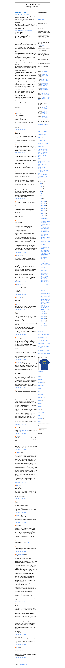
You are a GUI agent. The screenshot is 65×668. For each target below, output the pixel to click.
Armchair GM (40, 171)
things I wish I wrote (42, 416)
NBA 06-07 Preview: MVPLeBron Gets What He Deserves (45, 282)
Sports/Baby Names (46, 106)
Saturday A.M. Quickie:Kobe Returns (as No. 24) (45, 221)
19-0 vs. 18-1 (44, 112)
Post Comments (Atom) (24, 664)
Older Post (35, 661)
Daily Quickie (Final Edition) (43, 334)
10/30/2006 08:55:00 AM (20, 152)
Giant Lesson (44, 108)
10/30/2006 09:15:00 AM (20, 252)
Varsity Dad (40, 332)
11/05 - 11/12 (43, 213)
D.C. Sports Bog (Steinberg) (43, 144)
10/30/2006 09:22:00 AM (20, 294)
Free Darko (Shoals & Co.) (43, 143)
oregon (39, 403)
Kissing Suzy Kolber (42, 135)
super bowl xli (41, 412)
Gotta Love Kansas (44, 83)
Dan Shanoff (33, 5)
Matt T (17, 201)
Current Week (41, 45)
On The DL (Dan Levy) (42, 152)
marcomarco (18, 515)
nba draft (40, 400)
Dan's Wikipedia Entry (42, 337)
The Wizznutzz (41, 162)
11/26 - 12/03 (43, 208)
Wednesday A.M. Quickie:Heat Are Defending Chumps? (45, 258)
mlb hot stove (40, 394)
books (39, 381)
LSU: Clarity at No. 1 (45, 94)
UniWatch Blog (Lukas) (42, 176)
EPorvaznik (18, 603)
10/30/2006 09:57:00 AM (20, 387)
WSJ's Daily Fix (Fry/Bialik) (43, 150)
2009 (41, 193)
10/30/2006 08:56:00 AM (20, 169)
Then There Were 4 (44, 81)
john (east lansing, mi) (20, 554)
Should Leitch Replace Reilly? (44, 125)
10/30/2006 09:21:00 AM (20, 281)
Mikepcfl (17, 525)
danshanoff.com (41, 385)
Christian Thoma (19, 255)
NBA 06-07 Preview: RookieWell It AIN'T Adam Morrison (45, 273)
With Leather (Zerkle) (42, 134)
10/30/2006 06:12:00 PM (20, 644)
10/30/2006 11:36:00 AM (20, 512)
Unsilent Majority (19, 132)
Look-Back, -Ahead (44, 75)
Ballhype (40, 165)
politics (39, 404)
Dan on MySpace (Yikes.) (44, 353)
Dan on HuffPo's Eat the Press (44, 349)
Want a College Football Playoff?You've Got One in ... (45, 243)
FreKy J (17, 427)
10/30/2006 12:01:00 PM (20, 544)
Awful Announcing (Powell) (43, 147)
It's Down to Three (44, 80)
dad (39, 384)
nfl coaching (40, 401)
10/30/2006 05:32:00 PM (20, 634)
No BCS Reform (45, 111)
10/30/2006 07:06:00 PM (20, 657)
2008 (41, 195)
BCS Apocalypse (44, 88)
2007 (41, 196)
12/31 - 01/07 (43, 200)
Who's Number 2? (44, 84)
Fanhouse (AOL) (41, 146)
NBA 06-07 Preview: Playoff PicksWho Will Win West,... (45, 264)
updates (39, 421)
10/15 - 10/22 (43, 313)
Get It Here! (40, 371)
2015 (41, 183)
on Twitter (43, 22)
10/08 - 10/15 (43, 315)
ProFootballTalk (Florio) (42, 141)
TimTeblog (40, 156)
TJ (16, 144)
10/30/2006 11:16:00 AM (20, 482)
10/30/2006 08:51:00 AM (20, 142)
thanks (39, 415)
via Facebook (42, 20)
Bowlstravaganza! (44, 76)
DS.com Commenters (42, 131)
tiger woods (40, 418)
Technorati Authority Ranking (43, 340)
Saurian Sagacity (41, 159)
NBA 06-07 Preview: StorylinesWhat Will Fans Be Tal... (45, 269)
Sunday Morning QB (42, 167)
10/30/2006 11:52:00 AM (20, 538)
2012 (41, 188)
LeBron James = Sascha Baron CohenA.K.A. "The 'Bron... (45, 254)
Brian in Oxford (18, 362)
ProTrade (40, 173)
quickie (39, 406)
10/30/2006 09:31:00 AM (20, 309)
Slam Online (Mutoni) (42, 164)
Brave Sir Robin (19, 171)
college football (41, 382)
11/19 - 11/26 (43, 210)
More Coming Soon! (42, 177)
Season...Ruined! (44, 90)
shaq (39, 409)
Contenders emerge (45, 93)
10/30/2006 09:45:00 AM (20, 334)
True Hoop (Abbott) (42, 140)
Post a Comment (18, 660)
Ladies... (40, 158)
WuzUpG (17, 113)
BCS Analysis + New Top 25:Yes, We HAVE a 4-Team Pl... (45, 296)
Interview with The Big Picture (44, 343)
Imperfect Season (45, 113)
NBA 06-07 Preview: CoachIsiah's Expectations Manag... (45, 277)
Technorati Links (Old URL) (43, 341)
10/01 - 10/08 (43, 316)
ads (39, 376)
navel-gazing (40, 397)
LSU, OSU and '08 (44, 71)
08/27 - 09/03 (43, 325)
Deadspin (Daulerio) (42, 132)
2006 (41, 198)
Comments (41, 429)
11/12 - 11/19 (43, 212)
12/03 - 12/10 (43, 206)
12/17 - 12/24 (43, 203)
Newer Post (17, 661)
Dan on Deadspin (41, 344)
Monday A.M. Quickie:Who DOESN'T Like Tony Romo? (45, 306)
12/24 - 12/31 (43, 201)
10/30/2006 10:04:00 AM (20, 424)
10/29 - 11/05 (43, 215)
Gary (17, 220)
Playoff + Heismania (45, 78)
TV (39, 419)
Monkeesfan (18, 452)
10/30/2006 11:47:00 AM (20, 522)
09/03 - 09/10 (43, 323)
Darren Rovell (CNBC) (42, 174)
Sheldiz (17, 647)
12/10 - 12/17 (43, 205)
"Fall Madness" (44, 85)
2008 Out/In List (44, 74)
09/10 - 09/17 (43, 321)
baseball (40, 379)
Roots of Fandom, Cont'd (43, 124)
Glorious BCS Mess (46, 115)
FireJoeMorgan (41, 138)
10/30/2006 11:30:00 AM (20, 498)
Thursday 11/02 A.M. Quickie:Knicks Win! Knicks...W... (45, 247)
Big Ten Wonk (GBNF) (42, 155)
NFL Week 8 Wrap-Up (45, 309)
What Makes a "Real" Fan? (43, 122)
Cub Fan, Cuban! (45, 117)
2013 (41, 186)
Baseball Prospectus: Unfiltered (44, 161)
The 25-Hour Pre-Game (45, 97)
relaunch (40, 407)
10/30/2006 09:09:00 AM (20, 198)
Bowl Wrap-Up (43, 72)
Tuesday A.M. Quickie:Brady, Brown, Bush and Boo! (45, 289)
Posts (40, 427)
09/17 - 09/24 (43, 320)
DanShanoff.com (41, 331)
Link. (29, 542)
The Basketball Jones (42, 149)
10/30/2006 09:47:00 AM (20, 359)
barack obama (41, 378)
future (39, 388)
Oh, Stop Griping (44, 79)
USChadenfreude (44, 89)
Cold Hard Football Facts (43, 170)
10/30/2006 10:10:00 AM (20, 442)
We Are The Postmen (42, 153)
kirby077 (17, 485)
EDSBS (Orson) (41, 137)
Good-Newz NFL (45, 116)
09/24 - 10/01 (43, 318)
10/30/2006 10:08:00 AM (20, 433)
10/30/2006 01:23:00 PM (20, 551)
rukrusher (17, 546)
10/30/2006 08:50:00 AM (20, 129)
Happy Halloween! (44, 261)
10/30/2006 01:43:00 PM (20, 601)
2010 (41, 191)
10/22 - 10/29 (43, 311)
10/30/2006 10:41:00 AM (20, 449)
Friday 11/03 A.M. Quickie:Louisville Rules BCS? (44, 234)
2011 (41, 190)
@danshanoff (44, 14)
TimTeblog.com (41, 51)
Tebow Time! (43, 92)
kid (39, 391)
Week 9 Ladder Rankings (23, 430)
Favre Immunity (45, 109)
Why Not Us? (44, 107)
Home (26, 661)
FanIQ (39, 168)
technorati (40, 413)
